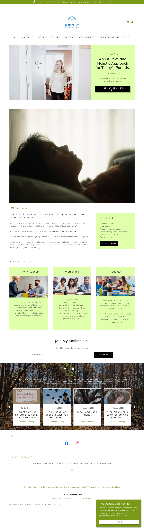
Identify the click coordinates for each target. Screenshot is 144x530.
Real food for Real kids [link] (105, 381)
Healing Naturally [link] (93, 379)
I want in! (103, 355)
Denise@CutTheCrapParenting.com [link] (77, 498)
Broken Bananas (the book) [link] (75, 487)
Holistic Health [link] (110, 379)
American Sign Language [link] (35, 379)
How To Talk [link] (28, 381)
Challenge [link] (66, 379)
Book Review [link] (53, 379)
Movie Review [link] (68, 381)
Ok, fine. (119, 522)
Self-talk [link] (120, 381)
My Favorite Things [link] (85, 381)
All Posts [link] (18, 379)
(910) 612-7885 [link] (57, 498)
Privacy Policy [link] (94, 487)
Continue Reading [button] (26, 421)
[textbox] (61, 355)
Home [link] (16, 37)
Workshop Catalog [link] (109, 37)
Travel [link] (87, 384)
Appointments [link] (86, 37)
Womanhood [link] (98, 384)
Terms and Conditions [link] (111, 487)
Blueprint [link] (69, 37)
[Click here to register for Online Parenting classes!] (72, 2)
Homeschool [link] (123, 379)
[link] (72, 21)
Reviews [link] (55, 37)
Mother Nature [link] (42, 381)
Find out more (109, 243)
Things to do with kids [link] (73, 384)
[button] (132, 22)
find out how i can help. (113, 89)
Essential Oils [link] (78, 379)
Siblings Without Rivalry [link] (52, 384)
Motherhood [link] (55, 381)
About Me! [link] (28, 37)
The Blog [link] (42, 37)
